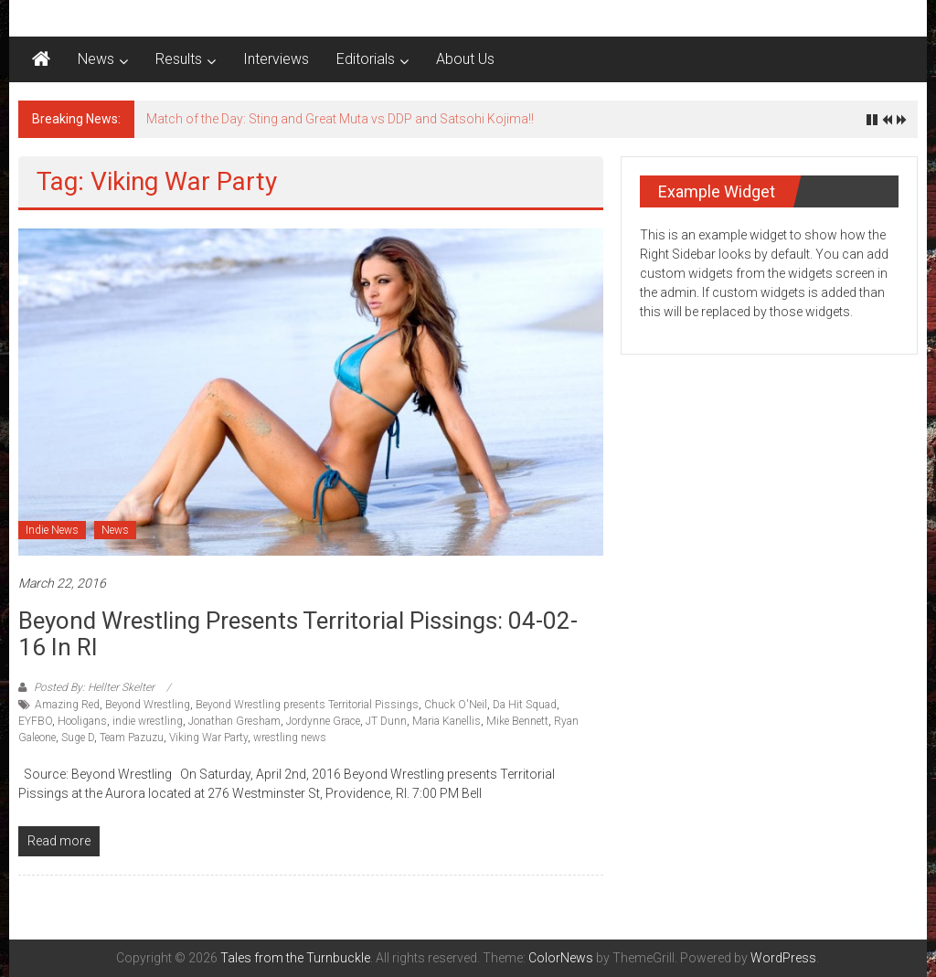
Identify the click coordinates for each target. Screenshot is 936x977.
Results (178, 59)
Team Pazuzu (132, 737)
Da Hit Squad (525, 704)
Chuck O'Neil (455, 704)
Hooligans (82, 721)
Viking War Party (208, 737)
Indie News (52, 530)
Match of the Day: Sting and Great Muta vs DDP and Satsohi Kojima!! (340, 119)
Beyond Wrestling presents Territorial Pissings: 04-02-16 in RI (298, 634)
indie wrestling (147, 721)
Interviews (276, 59)
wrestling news (289, 737)
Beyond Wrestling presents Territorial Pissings (307, 704)
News (96, 59)
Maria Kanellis (446, 721)
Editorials (365, 59)
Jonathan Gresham (234, 721)
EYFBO (35, 721)
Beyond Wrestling (147, 704)
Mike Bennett (517, 721)
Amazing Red (67, 704)
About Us (465, 59)
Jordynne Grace (323, 721)
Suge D (77, 737)
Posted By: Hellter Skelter (94, 687)
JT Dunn (386, 721)
